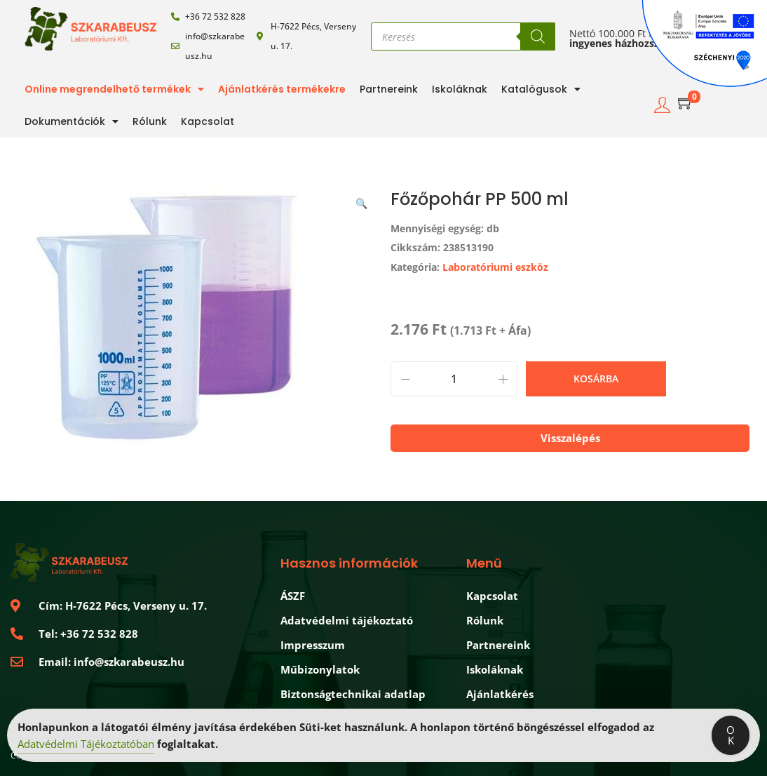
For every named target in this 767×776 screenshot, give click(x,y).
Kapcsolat (207, 121)
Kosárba (595, 378)
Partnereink (389, 89)
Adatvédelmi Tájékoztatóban (86, 745)
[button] (362, 201)
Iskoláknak (459, 89)
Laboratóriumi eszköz (495, 267)
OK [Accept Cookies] (730, 736)
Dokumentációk (71, 121)
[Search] (537, 36)
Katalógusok (541, 89)
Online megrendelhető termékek (114, 89)
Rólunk (150, 121)
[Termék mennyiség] (454, 379)
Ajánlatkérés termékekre (282, 89)
